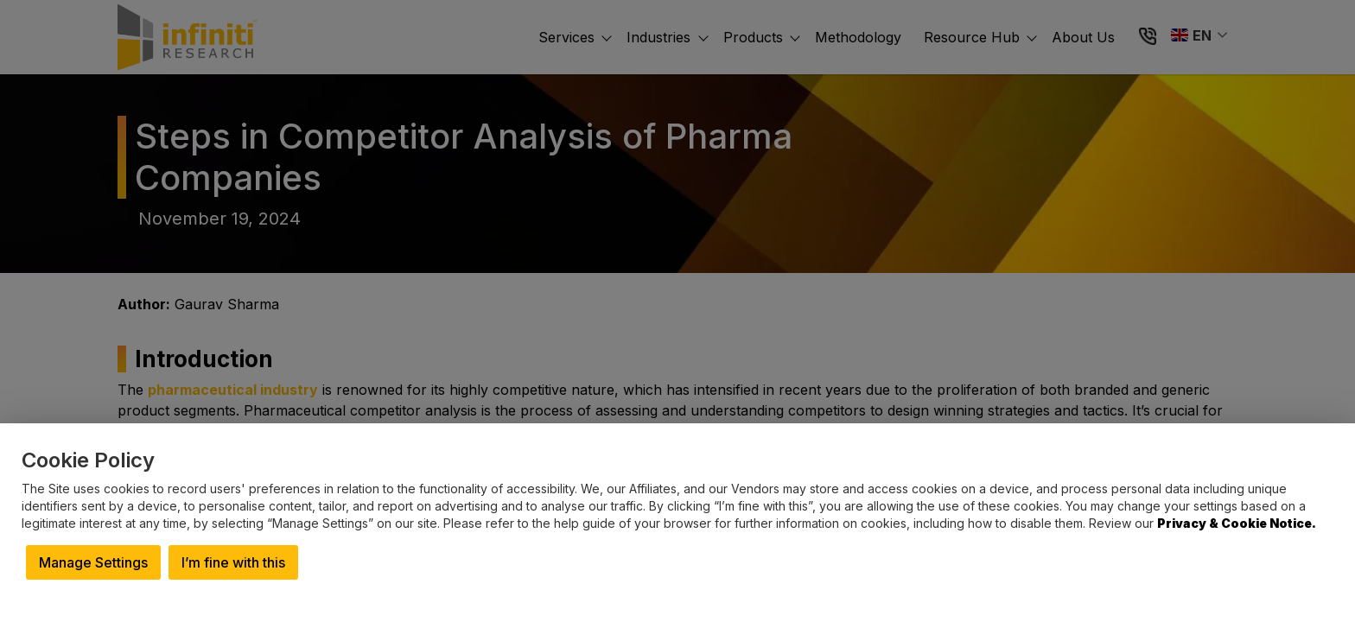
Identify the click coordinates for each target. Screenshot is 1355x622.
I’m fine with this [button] (233, 562)
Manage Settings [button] (93, 562)
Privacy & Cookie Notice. (1236, 523)
